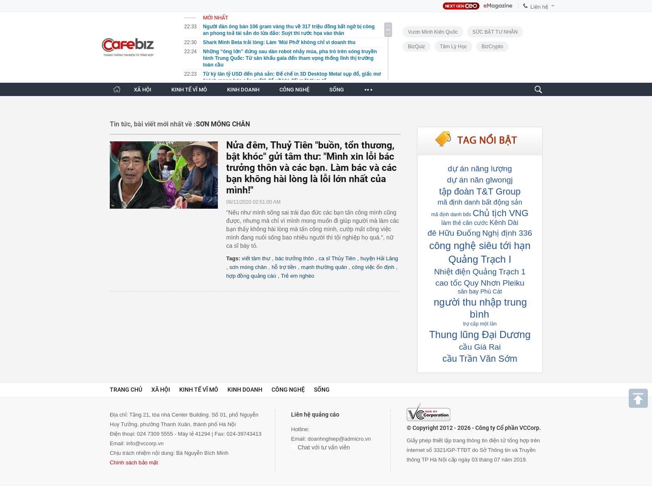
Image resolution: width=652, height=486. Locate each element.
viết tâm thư (256, 258)
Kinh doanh (244, 389)
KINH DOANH (243, 89)
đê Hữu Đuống (453, 233)
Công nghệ (288, 389)
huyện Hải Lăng (379, 258)
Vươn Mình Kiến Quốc (433, 32)
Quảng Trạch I (479, 259)
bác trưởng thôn (294, 258)
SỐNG (336, 89)
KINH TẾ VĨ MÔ (189, 89)
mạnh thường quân (324, 267)
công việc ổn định (373, 267)
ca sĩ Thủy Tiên (337, 258)
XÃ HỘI (142, 89)
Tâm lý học (453, 46)
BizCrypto (492, 46)
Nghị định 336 (507, 233)
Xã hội (160, 389)
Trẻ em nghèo (297, 276)
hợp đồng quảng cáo (251, 276)
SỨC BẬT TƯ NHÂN (495, 32)
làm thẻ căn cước (465, 223)
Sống (322, 389)
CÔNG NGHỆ (294, 89)
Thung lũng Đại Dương (480, 334)
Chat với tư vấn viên (320, 447)
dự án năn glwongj (480, 179)
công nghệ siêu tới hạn (479, 245)
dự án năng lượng (480, 168)
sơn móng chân (248, 267)
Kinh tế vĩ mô (198, 389)
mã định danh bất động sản (479, 202)
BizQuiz (416, 46)
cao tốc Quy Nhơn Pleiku (479, 283)
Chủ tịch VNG (501, 213)
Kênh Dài (503, 223)
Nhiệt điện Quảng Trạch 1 (480, 271)
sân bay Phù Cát (480, 291)
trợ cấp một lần (480, 324)
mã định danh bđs (451, 214)
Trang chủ (126, 389)
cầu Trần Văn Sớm (479, 358)
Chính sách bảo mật (134, 462)
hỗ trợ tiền (284, 267)
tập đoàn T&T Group (480, 191)
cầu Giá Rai (480, 347)
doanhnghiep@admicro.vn (339, 439)
